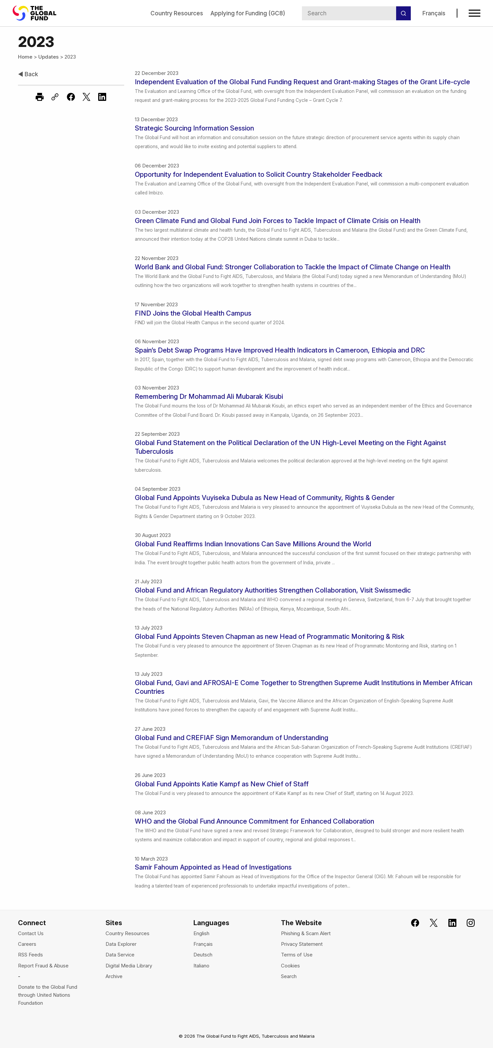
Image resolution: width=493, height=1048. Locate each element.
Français (433, 13)
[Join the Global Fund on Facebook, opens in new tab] (410, 923)
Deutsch (202, 955)
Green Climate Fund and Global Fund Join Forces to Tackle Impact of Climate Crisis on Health (277, 221)
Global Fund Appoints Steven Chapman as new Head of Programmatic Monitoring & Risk (269, 637)
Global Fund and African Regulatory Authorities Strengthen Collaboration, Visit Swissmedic (273, 590)
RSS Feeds (30, 955)
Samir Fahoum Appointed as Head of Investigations (213, 867)
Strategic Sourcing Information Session (194, 128)
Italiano (201, 966)
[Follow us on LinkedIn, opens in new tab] (448, 923)
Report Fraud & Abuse (43, 966)
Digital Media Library (129, 966)
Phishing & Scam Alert (306, 933)
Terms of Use (297, 955)
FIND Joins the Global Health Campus (193, 313)
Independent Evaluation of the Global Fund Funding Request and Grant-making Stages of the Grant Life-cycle (302, 82)
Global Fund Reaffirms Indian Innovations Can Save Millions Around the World (253, 544)
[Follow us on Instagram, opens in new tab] (466, 923)
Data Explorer (121, 944)
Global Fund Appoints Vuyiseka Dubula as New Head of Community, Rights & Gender (264, 498)
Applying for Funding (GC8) (247, 13)
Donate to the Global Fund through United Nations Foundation (47, 995)
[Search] (403, 13)
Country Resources (176, 13)
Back (28, 74)
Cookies (290, 966)
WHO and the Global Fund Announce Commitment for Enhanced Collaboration (254, 821)
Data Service (120, 955)
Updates (48, 57)
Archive (114, 976)
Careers (27, 944)
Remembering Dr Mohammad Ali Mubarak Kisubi (209, 396)
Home (25, 57)
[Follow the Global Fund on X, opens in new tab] (429, 923)
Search (289, 976)
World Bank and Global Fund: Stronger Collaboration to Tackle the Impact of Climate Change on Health (292, 267)
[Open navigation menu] (474, 13)
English (201, 933)
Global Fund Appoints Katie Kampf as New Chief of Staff (222, 784)
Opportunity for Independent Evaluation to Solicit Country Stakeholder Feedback (258, 174)
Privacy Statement (302, 944)
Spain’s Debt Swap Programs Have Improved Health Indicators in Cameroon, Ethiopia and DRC (280, 350)
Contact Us (31, 933)
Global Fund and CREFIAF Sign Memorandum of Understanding (231, 738)
